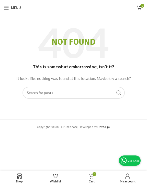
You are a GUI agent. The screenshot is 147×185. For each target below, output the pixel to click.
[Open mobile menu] (12, 8)
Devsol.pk (103, 126)
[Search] (73, 93)
